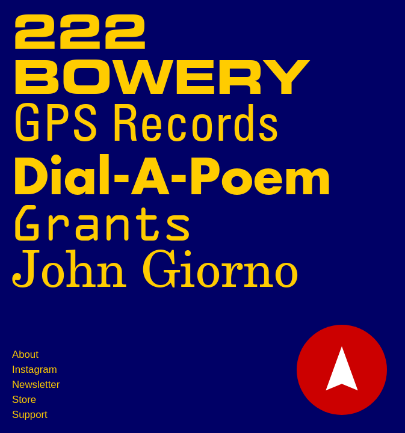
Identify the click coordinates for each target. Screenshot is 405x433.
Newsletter (36, 384)
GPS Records (145, 127)
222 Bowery (161, 57)
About (25, 354)
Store (24, 399)
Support (30, 414)
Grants (102, 223)
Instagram (34, 369)
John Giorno (155, 271)
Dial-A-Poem (172, 178)
